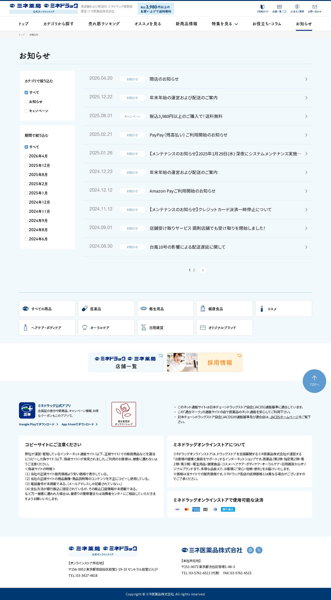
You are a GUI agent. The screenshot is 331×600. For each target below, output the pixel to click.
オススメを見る (147, 23)
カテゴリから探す (58, 23)
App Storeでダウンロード (79, 424)
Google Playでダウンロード (38, 424)
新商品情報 (186, 23)
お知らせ (304, 23)
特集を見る (225, 23)
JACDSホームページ (284, 416)
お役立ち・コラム (266, 23)
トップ (24, 23)
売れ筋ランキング (104, 23)
